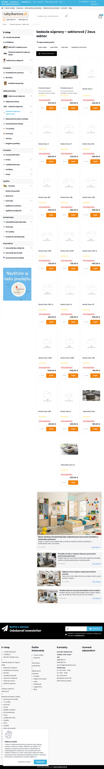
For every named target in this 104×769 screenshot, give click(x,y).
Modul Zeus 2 (43, 144)
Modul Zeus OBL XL (90, 251)
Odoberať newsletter (25, 630)
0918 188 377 (14, 2)
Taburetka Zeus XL (68, 465)
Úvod (4, 24)
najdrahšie (54, 47)
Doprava (20, 8)
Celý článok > (96, 547)
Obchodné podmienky (33, 8)
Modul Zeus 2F (66, 144)
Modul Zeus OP (88, 304)
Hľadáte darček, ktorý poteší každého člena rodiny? (79, 590)
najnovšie (64, 47)
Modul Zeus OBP (44, 411)
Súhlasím (40, 762)
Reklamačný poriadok (51, 8)
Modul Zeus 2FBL (44, 251)
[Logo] (15, 16)
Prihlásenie (85, 2)
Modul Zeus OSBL (45, 358)
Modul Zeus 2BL (67, 197)
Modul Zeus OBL (89, 358)
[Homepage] (2, 8)
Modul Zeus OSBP (67, 358)
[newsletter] (94, 628)
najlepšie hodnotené (78, 47)
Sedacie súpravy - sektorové (19, 24)
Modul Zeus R (66, 411)
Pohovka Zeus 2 (67, 88)
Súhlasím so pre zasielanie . (84, 634)
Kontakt (64, 8)
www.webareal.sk (60, 767)
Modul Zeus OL (66, 304)
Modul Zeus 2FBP (67, 251)
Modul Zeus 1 (88, 89)
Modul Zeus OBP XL (45, 304)
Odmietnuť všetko (24, 762)
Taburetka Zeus (89, 411)
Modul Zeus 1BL (88, 144)
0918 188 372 (26, 2)
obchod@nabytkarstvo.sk (11, 4)
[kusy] (41, 108)
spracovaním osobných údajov (87, 633)
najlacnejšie (42, 47)
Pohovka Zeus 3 (44, 88)
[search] (66, 17)
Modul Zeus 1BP (44, 197)
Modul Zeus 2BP (89, 197)
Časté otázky (10, 8)
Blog (70, 8)
